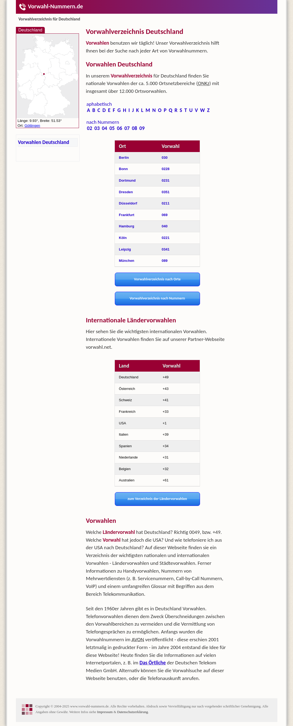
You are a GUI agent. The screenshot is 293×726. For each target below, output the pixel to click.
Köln (123, 238)
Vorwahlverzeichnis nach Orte (157, 279)
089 (165, 261)
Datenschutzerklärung (132, 712)
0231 (166, 180)
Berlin (124, 158)
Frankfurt (126, 215)
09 (141, 128)
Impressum (105, 712)
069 (165, 215)
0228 (166, 169)
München (126, 261)
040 (165, 226)
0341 (166, 249)
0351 (166, 192)
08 (134, 128)
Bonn (123, 169)
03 (96, 128)
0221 (166, 238)
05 (112, 128)
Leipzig (125, 249)
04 (104, 128)
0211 (166, 203)
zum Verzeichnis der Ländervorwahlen (157, 498)
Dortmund (127, 180)
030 (165, 158)
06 (119, 128)
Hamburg (126, 226)
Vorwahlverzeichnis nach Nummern (157, 298)
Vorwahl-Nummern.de (51, 6)
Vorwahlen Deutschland (43, 142)
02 (89, 128)
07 (126, 128)
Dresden (126, 192)
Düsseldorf (128, 203)
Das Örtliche (153, 663)
